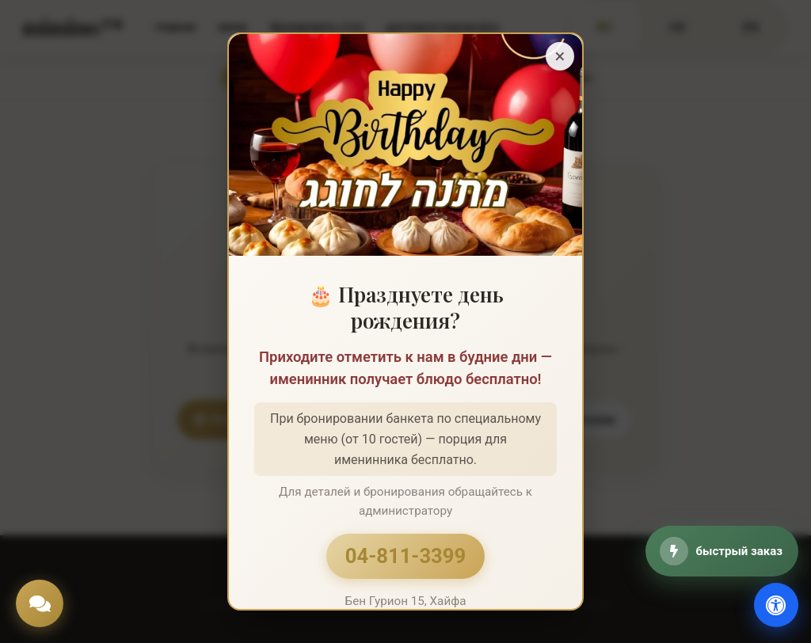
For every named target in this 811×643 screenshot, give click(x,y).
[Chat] (39, 603)
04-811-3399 (405, 556)
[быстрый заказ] (721, 551)
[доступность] (776, 605)
